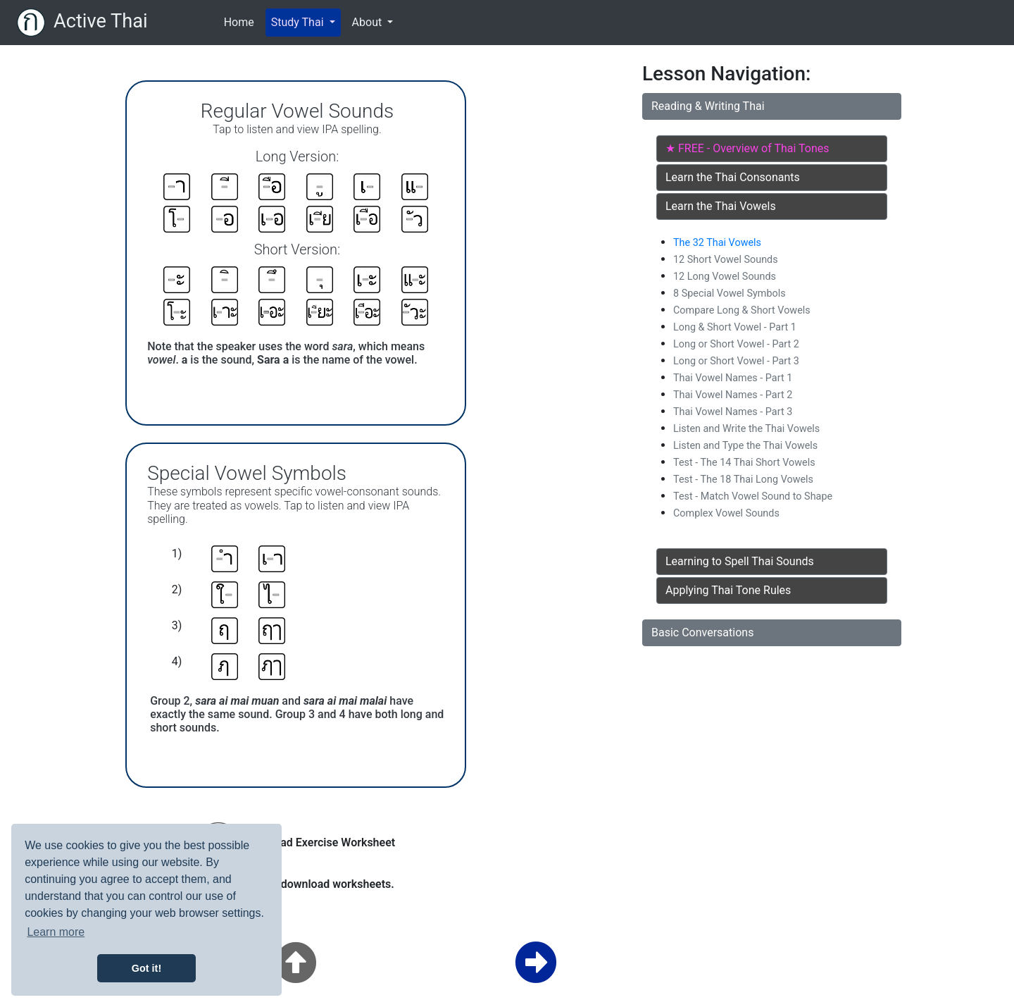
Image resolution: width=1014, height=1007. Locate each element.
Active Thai (101, 21)
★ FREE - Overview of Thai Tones (747, 148)
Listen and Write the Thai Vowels (746, 429)
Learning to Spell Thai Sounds (739, 561)
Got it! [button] (146, 968)
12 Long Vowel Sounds (724, 277)
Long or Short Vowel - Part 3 (736, 361)
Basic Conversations (702, 632)
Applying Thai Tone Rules (728, 590)
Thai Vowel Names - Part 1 (732, 378)
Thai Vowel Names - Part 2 (732, 395)
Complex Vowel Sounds (726, 513)
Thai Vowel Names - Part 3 (732, 412)
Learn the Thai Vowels (720, 206)
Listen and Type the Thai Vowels (745, 446)
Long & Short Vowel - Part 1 (734, 327)
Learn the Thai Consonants (732, 177)
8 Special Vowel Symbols (729, 293)
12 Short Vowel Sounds (725, 260)
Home (242, 21)
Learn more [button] (55, 932)
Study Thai (299, 22)
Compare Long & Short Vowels (741, 310)
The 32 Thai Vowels (717, 243)
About (368, 22)
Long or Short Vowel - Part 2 (736, 344)
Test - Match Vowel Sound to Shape (752, 496)
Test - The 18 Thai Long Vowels (743, 480)
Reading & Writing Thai (708, 106)
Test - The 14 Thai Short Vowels (744, 463)
